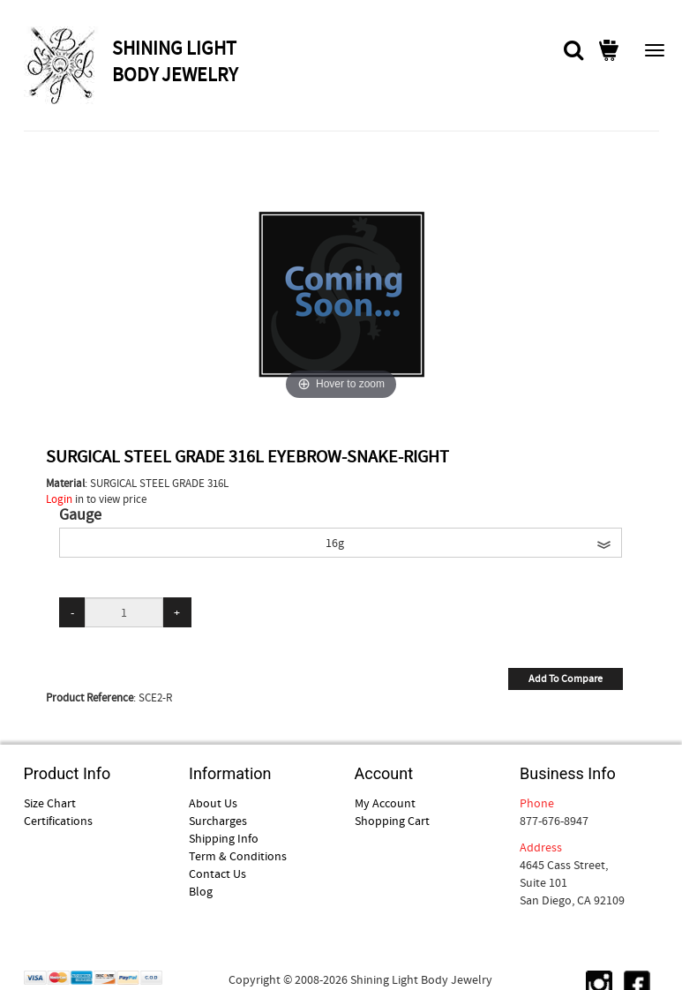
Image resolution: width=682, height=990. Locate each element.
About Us (213, 803)
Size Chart (50, 803)
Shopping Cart (392, 821)
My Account (385, 803)
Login (59, 498)
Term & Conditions (238, 856)
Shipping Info (224, 838)
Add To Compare (565, 678)
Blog (201, 891)
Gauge (80, 515)
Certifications (58, 821)
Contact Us (217, 873)
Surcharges (218, 821)
